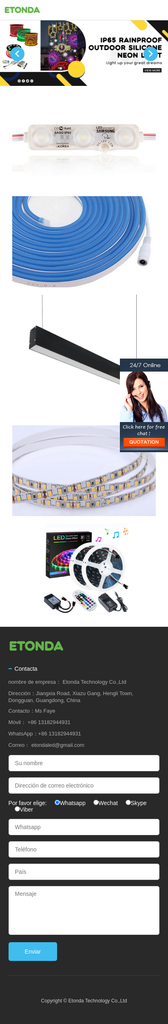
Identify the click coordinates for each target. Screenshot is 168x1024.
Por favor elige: (29, 803)
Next (151, 54)
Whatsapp (73, 803)
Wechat (108, 803)
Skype (139, 803)
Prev (17, 54)
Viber (26, 809)
